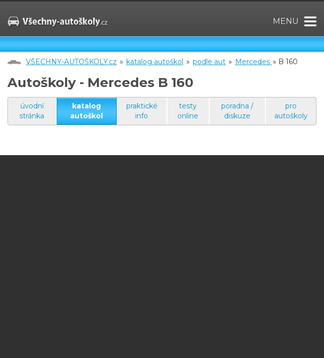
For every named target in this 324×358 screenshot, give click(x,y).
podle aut (209, 61)
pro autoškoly (291, 110)
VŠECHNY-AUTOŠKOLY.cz (71, 61)
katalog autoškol (154, 61)
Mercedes (253, 61)
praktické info (142, 110)
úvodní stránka (31, 110)
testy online (187, 110)
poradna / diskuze (237, 110)
